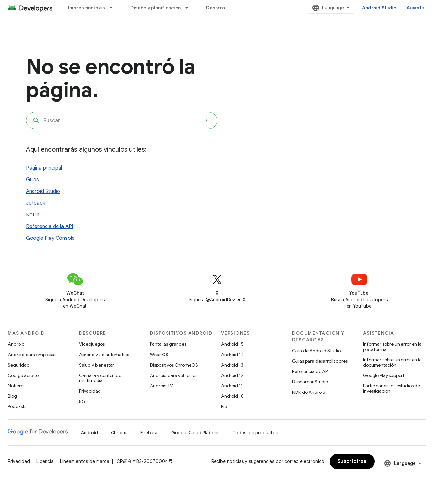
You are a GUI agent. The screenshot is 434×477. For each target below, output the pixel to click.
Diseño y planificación (155, 8)
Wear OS (159, 354)
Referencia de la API (49, 226)
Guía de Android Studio (316, 351)
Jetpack (35, 203)
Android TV (161, 386)
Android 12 (232, 375)
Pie (224, 406)
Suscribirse (352, 461)
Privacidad (90, 391)
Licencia (45, 461)
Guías (32, 179)
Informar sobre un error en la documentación (392, 362)
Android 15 (232, 344)
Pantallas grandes (168, 344)
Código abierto (23, 375)
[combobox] (121, 120)
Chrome (119, 433)
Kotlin (32, 215)
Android (16, 344)
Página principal (44, 168)
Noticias (16, 386)
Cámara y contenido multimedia (100, 377)
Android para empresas (32, 354)
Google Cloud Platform (195, 433)
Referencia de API (310, 371)
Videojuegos (92, 344)
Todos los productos (255, 433)
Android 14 (232, 354)
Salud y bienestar (96, 365)
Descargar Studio (310, 382)
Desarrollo (218, 8)
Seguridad (19, 365)
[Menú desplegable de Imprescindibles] (114, 8)
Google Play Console (50, 238)
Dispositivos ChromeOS (174, 365)
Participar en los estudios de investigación (391, 388)
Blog (12, 396)
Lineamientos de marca (84, 461)
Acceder (416, 8)
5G (82, 401)
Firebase (149, 433)
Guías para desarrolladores (320, 361)
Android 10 (232, 396)
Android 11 (232, 386)
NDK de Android (308, 392)
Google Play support (383, 375)
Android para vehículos (173, 375)
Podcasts (17, 406)
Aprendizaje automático (104, 354)
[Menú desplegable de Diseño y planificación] (189, 8)
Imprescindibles (86, 8)
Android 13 (232, 365)
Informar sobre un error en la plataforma (392, 346)
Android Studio (379, 8)
